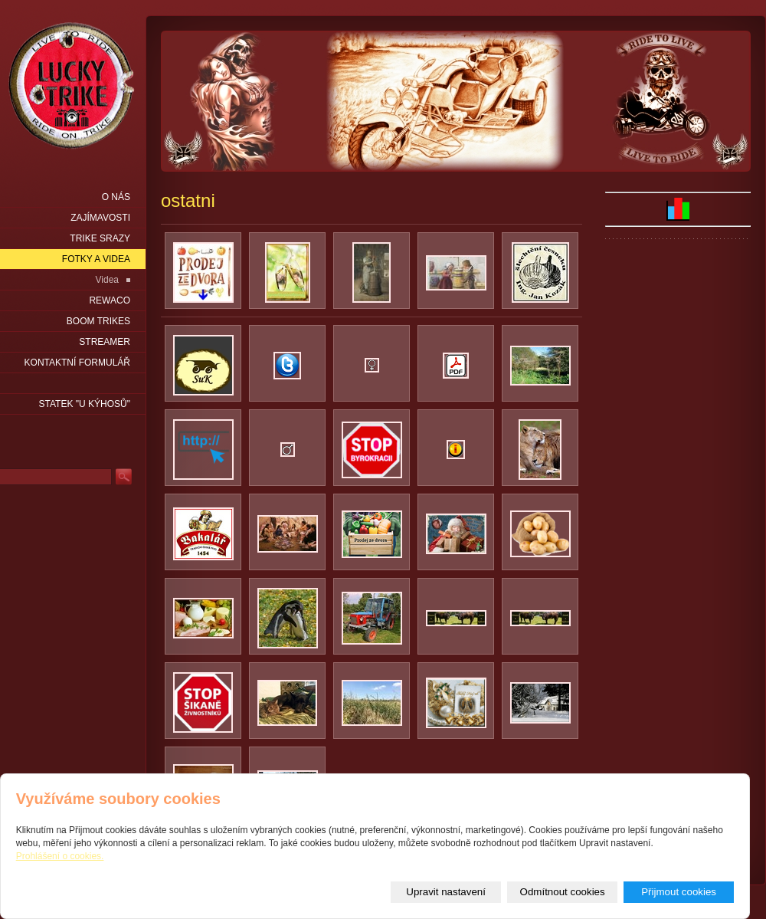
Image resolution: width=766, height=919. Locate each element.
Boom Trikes (98, 321)
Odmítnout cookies (562, 892)
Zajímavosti (100, 217)
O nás (116, 197)
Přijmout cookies (678, 892)
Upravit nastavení (446, 892)
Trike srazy (100, 238)
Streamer (104, 341)
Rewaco (109, 300)
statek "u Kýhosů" (84, 404)
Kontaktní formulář (77, 362)
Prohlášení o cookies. (60, 856)
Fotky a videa (96, 259)
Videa (107, 279)
